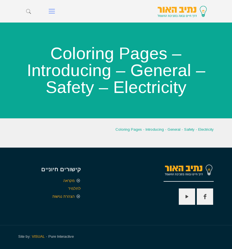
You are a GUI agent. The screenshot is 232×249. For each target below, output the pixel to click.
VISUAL (38, 236)
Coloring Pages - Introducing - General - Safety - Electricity (164, 129)
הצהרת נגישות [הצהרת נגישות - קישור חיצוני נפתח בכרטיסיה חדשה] (63, 196)
